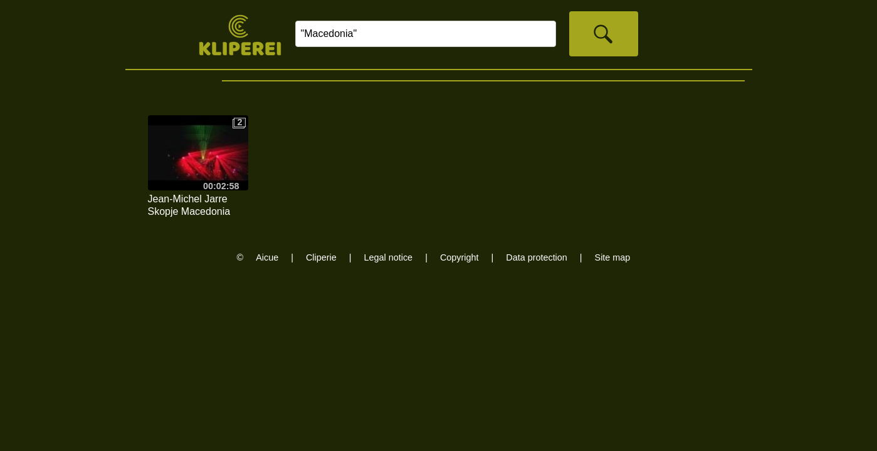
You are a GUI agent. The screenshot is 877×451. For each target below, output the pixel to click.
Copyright (459, 257)
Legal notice (388, 257)
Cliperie (321, 257)
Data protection (536, 257)
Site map (613, 257)
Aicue (267, 257)
